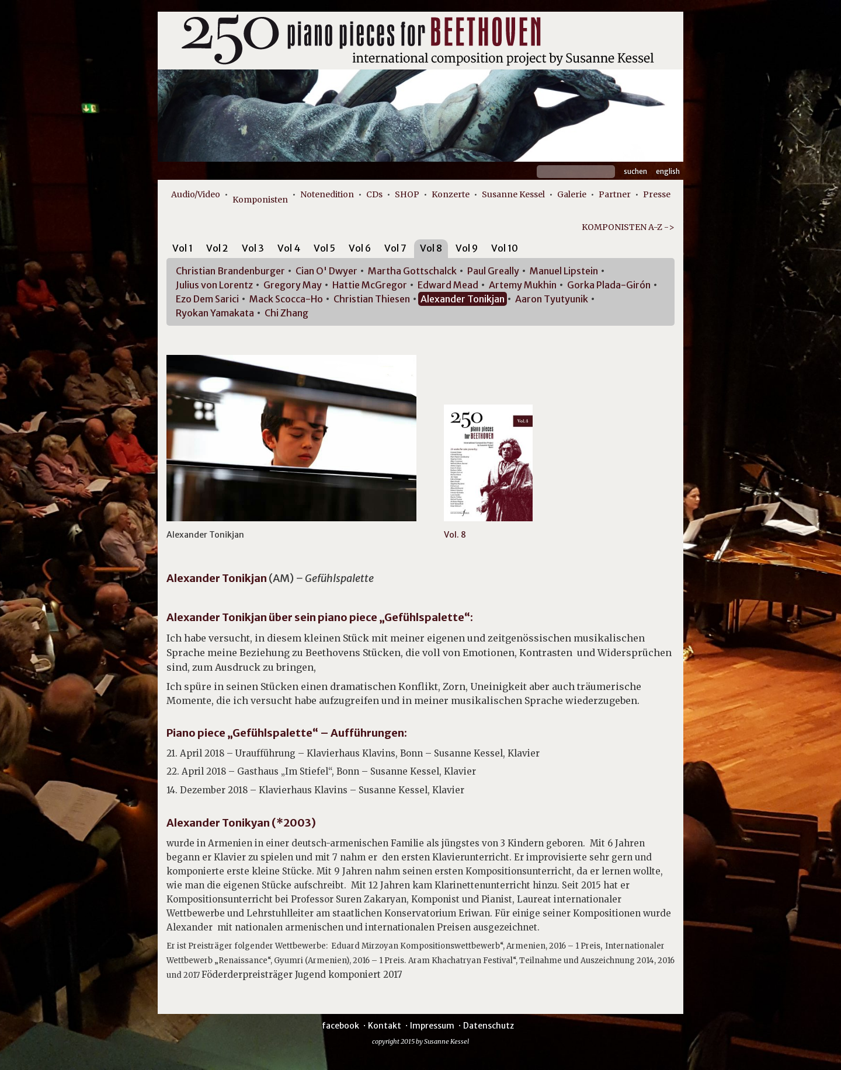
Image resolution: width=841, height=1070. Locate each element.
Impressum (432, 1025)
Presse (656, 194)
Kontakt (384, 1025)
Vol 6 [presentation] (360, 248)
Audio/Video (195, 194)
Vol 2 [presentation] (217, 248)
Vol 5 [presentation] (324, 248)
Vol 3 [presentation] (253, 248)
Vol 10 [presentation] (504, 248)
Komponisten (260, 199)
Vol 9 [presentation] (467, 248)
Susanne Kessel (513, 194)
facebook (340, 1025)
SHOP (407, 194)
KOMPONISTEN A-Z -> (628, 227)
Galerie (571, 194)
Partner (615, 194)
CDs (374, 194)
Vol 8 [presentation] (431, 248)
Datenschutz (488, 1025)
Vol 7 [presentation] (395, 248)
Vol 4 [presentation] (288, 248)
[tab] (182, 250)
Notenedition (327, 194)
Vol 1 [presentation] (182, 248)
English (668, 171)
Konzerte (451, 194)
